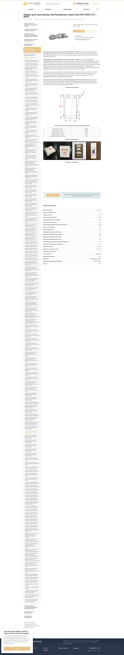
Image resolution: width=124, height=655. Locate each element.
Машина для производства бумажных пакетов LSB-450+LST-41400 (31, 411)
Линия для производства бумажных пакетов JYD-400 (31, 249)
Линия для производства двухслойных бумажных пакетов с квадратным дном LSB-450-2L (31, 269)
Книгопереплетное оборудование (29, 44)
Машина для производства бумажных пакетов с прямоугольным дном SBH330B (31, 545)
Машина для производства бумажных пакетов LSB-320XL (32, 403)
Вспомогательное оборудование (29, 612)
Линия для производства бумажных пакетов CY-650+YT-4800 (32, 459)
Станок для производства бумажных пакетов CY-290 (31, 523)
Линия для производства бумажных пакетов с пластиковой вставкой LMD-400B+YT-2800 (31, 383)
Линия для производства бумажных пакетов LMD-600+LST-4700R (31, 191)
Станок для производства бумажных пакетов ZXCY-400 (31, 471)
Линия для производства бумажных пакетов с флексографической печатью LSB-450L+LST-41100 (32, 321)
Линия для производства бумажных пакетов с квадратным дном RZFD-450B (32, 141)
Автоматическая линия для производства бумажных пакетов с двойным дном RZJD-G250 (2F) (31, 181)
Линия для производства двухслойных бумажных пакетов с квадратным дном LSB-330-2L (31, 274)
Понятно (17, 648)
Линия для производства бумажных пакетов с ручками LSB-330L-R (32, 331)
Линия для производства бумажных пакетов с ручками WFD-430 (32, 369)
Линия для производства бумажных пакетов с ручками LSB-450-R (32, 136)
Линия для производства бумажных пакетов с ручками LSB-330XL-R (32, 340)
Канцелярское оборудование (28, 617)
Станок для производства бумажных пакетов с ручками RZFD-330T (32, 374)
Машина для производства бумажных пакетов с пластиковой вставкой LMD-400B (31, 570)
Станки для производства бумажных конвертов (30, 55)
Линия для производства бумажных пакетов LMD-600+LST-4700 (31, 187)
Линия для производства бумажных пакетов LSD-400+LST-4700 (31, 437)
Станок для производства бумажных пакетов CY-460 (31, 513)
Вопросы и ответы (63, 648)
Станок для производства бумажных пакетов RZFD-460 (32, 483)
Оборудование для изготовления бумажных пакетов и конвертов (30, 50)
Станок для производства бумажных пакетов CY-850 (31, 507)
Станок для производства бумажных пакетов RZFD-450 (32, 486)
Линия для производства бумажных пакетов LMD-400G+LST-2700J (31, 209)
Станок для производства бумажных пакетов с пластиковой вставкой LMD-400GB (31, 220)
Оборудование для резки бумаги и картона (31, 40)
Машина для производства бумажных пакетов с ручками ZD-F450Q (32, 530)
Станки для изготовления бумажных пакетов (30, 58)
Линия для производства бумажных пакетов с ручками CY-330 (32, 76)
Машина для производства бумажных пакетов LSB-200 (31, 581)
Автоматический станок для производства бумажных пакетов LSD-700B (31, 591)
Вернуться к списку (28, 633)
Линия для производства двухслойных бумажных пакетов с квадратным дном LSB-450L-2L (31, 298)
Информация (68, 9)
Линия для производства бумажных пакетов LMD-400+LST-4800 (31, 428)
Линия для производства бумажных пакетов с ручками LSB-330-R (32, 326)
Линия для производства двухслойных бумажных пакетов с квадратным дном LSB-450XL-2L (31, 309)
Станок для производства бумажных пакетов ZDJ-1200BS (31, 109)
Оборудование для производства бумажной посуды (30, 25)
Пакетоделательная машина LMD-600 (31, 584)
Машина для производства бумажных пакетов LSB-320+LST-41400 (31, 399)
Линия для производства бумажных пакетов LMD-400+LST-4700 (31, 196)
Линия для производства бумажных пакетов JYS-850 (31, 252)
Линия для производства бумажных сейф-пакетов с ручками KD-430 (31, 68)
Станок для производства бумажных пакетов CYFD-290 (31, 64)
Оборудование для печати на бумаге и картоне (31, 30)
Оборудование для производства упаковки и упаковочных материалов (31, 35)
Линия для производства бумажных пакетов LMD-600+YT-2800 (31, 450)
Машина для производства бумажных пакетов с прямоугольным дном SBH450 (32, 540)
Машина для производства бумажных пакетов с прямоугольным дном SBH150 (32, 559)
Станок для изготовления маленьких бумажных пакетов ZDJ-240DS (32, 105)
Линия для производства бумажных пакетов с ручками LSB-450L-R (32, 335)
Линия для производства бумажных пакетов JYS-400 (31, 259)
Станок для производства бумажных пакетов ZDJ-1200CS (31, 127)
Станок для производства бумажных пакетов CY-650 (31, 510)
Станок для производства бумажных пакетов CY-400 (31, 520)
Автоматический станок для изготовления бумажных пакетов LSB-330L (31, 289)
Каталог (31, 9)
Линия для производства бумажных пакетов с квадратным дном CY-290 (31, 234)
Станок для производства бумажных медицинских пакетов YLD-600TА (31, 89)
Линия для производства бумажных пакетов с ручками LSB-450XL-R (32, 344)
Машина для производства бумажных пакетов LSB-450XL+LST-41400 (31, 419)
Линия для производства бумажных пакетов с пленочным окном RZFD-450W (31, 354)
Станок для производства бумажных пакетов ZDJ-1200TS (31, 365)
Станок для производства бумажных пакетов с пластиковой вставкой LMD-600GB (31, 214)
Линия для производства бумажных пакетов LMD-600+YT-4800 (31, 445)
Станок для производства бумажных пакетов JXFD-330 (31, 61)
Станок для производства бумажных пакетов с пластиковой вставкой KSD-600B (31, 389)
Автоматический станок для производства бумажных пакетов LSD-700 (31, 503)
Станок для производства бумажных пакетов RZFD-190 (32, 493)
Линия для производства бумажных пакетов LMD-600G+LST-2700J (31, 204)
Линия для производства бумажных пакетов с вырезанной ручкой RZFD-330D (31, 145)
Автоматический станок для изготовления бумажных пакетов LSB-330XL (31, 280)
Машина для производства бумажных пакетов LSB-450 (31, 575)
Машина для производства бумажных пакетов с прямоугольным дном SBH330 (32, 550)
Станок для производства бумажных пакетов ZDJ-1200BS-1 (31, 123)
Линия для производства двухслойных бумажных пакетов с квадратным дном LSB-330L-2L (31, 263)
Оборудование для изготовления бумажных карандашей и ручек (30, 607)
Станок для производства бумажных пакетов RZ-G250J (31, 499)
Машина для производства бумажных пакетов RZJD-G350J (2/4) (31, 176)
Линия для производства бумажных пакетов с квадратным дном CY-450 (31, 225)
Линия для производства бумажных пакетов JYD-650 (31, 246)
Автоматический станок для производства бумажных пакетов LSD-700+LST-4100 (31, 423)
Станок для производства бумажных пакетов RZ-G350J (31, 496)
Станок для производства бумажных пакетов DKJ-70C (31, 101)
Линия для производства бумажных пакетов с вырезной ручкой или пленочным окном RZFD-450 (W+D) (31, 164)
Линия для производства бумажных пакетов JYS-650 (31, 255)
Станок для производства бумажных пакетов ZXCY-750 (31, 467)
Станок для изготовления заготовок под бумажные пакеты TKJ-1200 (31, 118)
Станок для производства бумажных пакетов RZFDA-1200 (31, 479)
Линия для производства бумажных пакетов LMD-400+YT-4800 (31, 454)
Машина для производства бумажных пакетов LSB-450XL (32, 415)
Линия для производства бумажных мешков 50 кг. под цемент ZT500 (31, 349)
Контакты (87, 9)
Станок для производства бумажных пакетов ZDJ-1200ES (31, 132)
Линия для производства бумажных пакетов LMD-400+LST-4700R (31, 200)
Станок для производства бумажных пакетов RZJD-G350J (31, 474)
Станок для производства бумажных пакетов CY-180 (31, 526)
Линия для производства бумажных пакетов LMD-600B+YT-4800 (31, 394)
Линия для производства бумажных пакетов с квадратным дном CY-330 (31, 229)
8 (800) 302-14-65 (82, 3)
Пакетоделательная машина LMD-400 (31, 588)
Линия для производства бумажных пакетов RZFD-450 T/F (32, 94)
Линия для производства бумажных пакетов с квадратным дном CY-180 (31, 238)
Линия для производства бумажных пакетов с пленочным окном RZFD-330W (31, 151)
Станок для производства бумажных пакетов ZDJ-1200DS (31, 114)
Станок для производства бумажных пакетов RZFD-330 (32, 489)
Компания (48, 9)
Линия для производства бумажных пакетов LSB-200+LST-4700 (31, 441)
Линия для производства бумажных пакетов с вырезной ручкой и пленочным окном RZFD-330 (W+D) (31, 171)
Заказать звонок (95, 3)
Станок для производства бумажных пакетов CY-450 (31, 516)
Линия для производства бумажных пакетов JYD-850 (31, 242)
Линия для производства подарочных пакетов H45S (31, 72)
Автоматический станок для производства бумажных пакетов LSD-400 (31, 596)
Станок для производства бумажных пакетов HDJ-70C (31, 98)
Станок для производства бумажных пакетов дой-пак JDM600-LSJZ (31, 80)
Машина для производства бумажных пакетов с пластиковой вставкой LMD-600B (31, 564)
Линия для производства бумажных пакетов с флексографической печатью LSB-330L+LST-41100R (32, 315)
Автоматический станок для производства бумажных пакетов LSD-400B (31, 600)
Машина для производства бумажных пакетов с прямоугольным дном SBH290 (32, 555)
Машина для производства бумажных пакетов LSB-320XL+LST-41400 (31, 406)
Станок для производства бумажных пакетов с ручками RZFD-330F (32, 378)
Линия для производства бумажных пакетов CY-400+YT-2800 (32, 463)
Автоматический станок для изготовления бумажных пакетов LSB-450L (31, 284)
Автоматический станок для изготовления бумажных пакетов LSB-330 (31, 293)
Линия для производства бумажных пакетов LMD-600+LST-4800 (31, 432)
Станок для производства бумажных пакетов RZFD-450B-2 (31, 85)
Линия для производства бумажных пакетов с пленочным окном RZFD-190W (31, 157)
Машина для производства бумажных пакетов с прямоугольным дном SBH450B (31, 535)
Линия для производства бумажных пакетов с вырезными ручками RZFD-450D (31, 359)
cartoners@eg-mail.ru (95, 650)
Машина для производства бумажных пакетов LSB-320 (31, 578)
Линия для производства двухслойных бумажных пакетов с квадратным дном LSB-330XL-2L (31, 304)
